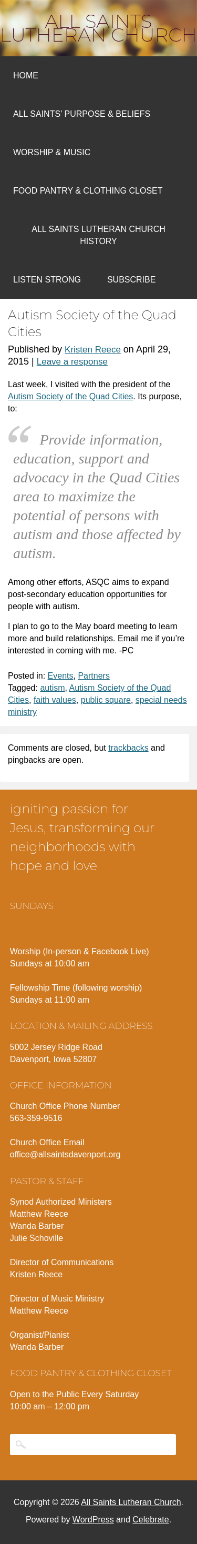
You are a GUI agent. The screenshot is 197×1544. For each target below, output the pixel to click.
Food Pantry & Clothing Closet (88, 190)
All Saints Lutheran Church (98, 28)
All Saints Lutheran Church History (98, 235)
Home (25, 75)
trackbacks (128, 747)
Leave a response (72, 362)
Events (61, 675)
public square (106, 699)
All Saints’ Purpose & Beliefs (81, 113)
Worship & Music (51, 152)
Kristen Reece (93, 350)
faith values (55, 699)
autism (52, 687)
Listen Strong (47, 279)
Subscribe (131, 279)
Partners (93, 675)
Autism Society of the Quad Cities (70, 396)
